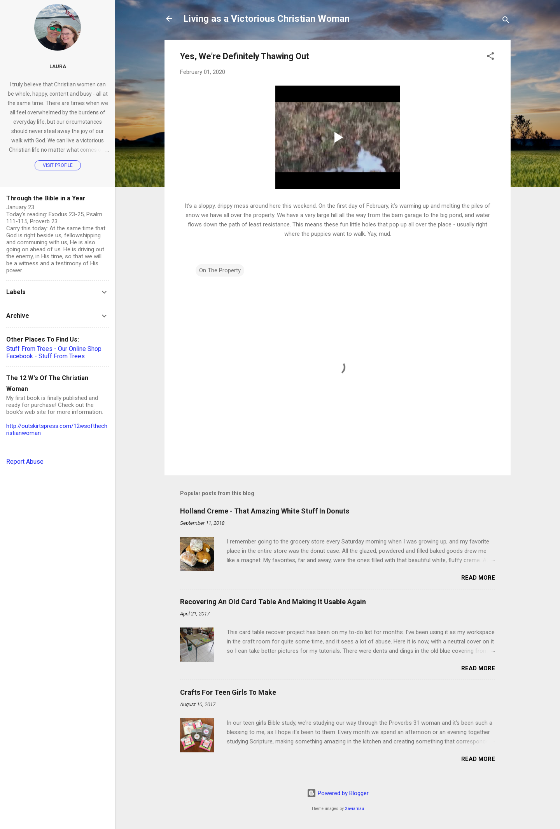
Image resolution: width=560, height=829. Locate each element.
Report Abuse (25, 461)
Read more (478, 577)
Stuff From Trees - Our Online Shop (54, 348)
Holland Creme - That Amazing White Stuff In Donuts (264, 511)
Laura (57, 66)
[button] (490, 57)
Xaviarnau (354, 808)
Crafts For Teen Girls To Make (228, 692)
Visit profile (58, 165)
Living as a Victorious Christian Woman (266, 18)
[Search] (506, 21)
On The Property (220, 270)
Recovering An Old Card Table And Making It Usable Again (273, 602)
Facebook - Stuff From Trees (45, 356)
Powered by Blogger (338, 793)
